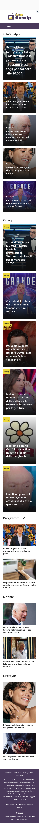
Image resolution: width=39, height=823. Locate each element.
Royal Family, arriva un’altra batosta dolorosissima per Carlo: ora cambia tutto (18, 630)
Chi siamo (9, 773)
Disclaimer (19, 775)
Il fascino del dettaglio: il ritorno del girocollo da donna (18, 726)
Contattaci (19, 807)
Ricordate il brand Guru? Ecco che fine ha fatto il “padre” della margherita (18, 451)
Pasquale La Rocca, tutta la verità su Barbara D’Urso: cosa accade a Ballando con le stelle (19, 352)
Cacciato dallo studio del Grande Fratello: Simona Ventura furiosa (18, 306)
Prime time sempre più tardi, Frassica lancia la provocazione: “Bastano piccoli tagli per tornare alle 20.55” (19, 60)
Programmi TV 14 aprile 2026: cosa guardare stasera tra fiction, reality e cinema (19, 585)
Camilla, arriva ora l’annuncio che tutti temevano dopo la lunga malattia (18, 664)
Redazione (18, 773)
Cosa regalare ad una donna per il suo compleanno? (18, 757)
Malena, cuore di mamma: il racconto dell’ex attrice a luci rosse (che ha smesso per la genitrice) (19, 401)
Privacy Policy (28, 773)
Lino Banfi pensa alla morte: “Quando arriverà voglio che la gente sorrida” (19, 499)
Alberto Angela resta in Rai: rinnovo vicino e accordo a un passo (18, 104)
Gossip (6, 227)
